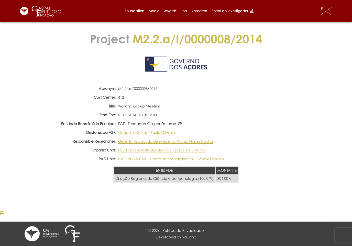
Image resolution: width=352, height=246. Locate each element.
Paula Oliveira (162, 132)
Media (154, 11)
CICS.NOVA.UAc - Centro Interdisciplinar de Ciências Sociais (171, 159)
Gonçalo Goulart (133, 132)
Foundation (134, 11)
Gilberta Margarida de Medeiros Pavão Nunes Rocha (165, 141)
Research (199, 11)
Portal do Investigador (232, 11)
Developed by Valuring (176, 237)
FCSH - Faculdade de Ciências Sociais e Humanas (162, 150)
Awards (170, 11)
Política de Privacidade (183, 230)
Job (184, 11)
